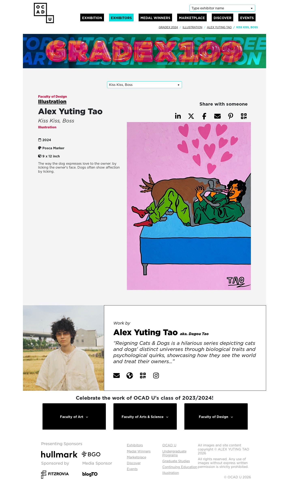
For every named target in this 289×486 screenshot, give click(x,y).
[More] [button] (184, 361)
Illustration (192, 27)
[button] (244, 116)
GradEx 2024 (168, 27)
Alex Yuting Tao (219, 27)
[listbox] (222, 8)
